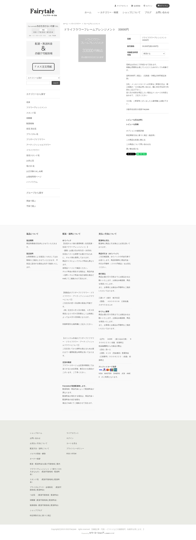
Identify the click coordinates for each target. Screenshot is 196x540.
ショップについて (131, 12)
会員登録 (137, 6)
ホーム (88, 12)
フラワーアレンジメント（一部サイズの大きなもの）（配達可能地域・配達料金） (45, 471)
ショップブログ (36, 510)
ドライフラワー (75, 24)
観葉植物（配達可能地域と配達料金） (45, 505)
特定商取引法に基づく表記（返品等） (141, 135)
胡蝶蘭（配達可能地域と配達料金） (44, 500)
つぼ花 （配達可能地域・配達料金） (45, 495)
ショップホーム (36, 433)
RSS (68, 454)
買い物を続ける (132, 149)
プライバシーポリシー (75, 448)
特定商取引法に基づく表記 (40, 515)
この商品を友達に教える (136, 140)
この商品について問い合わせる (138, 144)
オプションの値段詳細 (135, 131)
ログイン (149, 6)
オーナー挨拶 (35, 459)
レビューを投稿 (132, 124)
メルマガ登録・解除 (38, 454)
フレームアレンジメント (92, 24)
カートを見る (71, 443)
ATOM (73, 454)
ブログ (148, 12)
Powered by (98, 533)
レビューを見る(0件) (134, 120)
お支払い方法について (38, 443)
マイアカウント (122, 6)
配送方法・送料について (39, 448)
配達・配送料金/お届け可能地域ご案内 (45, 464)
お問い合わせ (162, 12)
